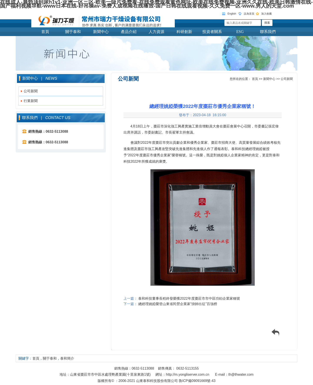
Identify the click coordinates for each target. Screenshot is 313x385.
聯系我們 (268, 32)
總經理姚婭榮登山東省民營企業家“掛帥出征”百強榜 (177, 304)
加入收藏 (266, 13)
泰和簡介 (67, 358)
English (232, 13)
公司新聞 (31, 91)
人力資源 (156, 32)
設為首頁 (249, 13)
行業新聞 (31, 101)
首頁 (45, 32)
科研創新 (184, 32)
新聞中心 (101, 32)
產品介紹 (129, 32)
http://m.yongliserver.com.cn (187, 374)
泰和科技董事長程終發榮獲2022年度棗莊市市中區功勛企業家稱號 (188, 298)
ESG (240, 32)
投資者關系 (212, 32)
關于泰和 (73, 32)
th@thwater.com (241, 374)
